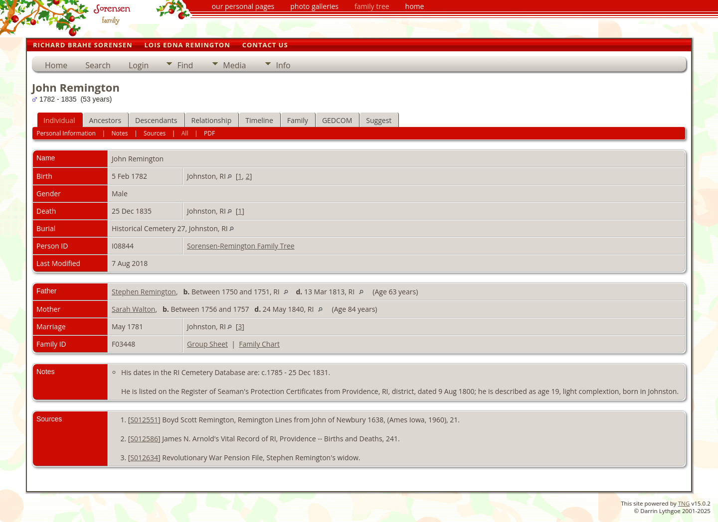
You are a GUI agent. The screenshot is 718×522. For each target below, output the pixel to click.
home (414, 6)
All (184, 133)
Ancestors (105, 120)
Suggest (378, 120)
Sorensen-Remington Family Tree (241, 246)
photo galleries (314, 6)
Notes (119, 133)
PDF (209, 133)
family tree (372, 6)
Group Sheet (207, 344)
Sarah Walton (133, 309)
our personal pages (243, 6)
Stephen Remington (144, 291)
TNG (684, 503)
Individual (59, 120)
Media (234, 65)
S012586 (144, 438)
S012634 (144, 457)
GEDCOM (337, 120)
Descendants (156, 120)
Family (297, 120)
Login (139, 65)
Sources (155, 133)
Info (283, 65)
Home (56, 65)
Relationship (211, 120)
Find (185, 65)
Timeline (259, 120)
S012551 (144, 419)
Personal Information (66, 133)
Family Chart (259, 344)
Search (98, 65)
